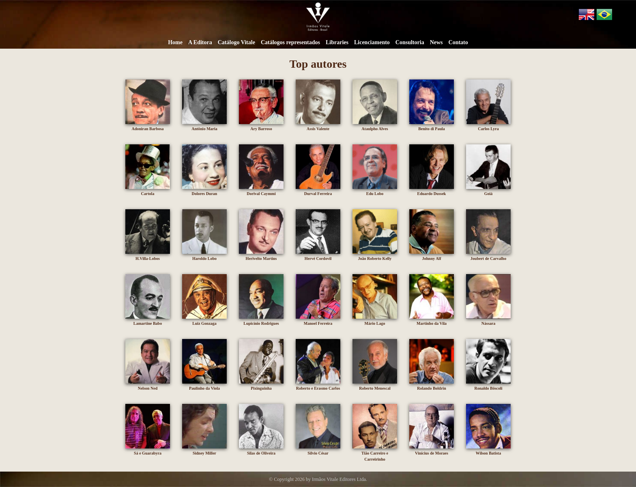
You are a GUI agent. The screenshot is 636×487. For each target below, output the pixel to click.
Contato (458, 42)
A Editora (200, 42)
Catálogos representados (290, 42)
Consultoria (409, 42)
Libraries (337, 42)
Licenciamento (372, 42)
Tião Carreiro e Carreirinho (374, 453)
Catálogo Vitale (236, 42)
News (436, 42)
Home (175, 42)
